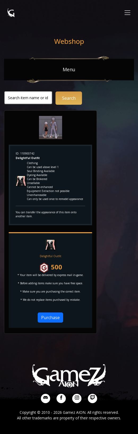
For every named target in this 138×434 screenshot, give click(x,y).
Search (69, 98)
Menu (69, 69)
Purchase (50, 317)
